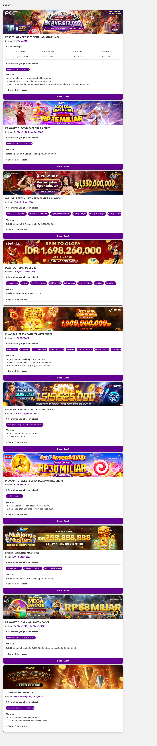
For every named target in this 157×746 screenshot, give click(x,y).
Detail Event (63, 97)
